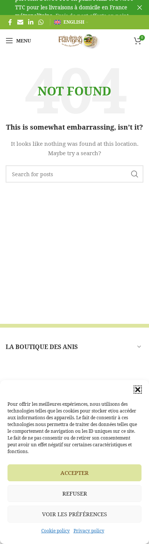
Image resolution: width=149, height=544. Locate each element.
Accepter (74, 472)
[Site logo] (75, 40)
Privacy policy (89, 530)
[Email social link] (20, 22)
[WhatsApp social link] (41, 22)
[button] (137, 389)
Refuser (74, 493)
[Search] (74, 174)
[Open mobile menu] (18, 40)
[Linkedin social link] (31, 22)
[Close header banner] (139, 7)
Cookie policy (55, 530)
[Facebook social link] (10, 22)
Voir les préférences (74, 514)
